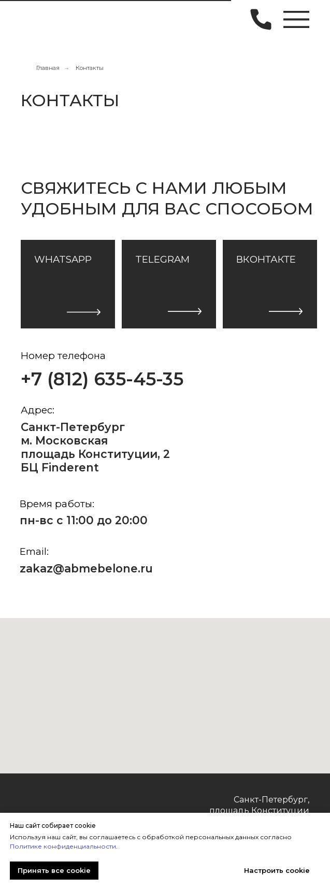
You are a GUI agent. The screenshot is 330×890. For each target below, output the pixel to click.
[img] (38, 18)
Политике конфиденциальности (63, 846)
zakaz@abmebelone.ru (86, 568)
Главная (48, 67)
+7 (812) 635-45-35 (102, 379)
